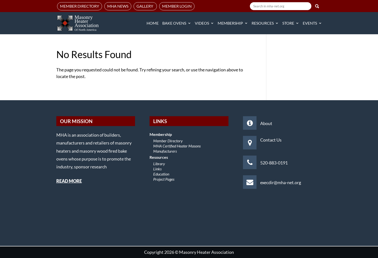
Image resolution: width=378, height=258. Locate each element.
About (266, 123)
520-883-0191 (274, 162)
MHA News (117, 6)
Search (317, 6)
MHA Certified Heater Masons (177, 146)
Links (157, 168)
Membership (230, 23)
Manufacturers (165, 151)
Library (159, 163)
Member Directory (79, 6)
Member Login (177, 6)
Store (288, 23)
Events (310, 23)
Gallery (145, 6)
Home (153, 23)
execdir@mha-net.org (280, 182)
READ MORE (69, 181)
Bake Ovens (174, 23)
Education (161, 174)
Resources (263, 23)
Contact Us (271, 140)
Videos (202, 23)
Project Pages (163, 179)
